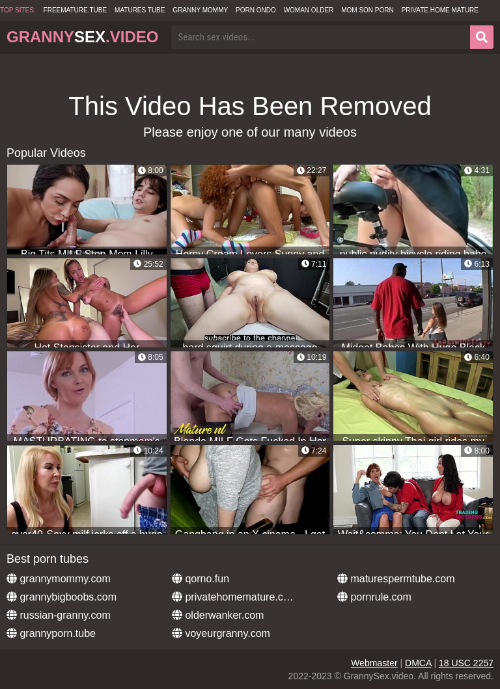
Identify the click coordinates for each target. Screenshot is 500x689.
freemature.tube (75, 10)
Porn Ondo (256, 10)
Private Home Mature (440, 10)
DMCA (418, 663)
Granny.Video (82, 37)
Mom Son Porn (367, 10)
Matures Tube (140, 10)
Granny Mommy (200, 10)
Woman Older (309, 10)
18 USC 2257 (466, 663)
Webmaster (374, 663)
